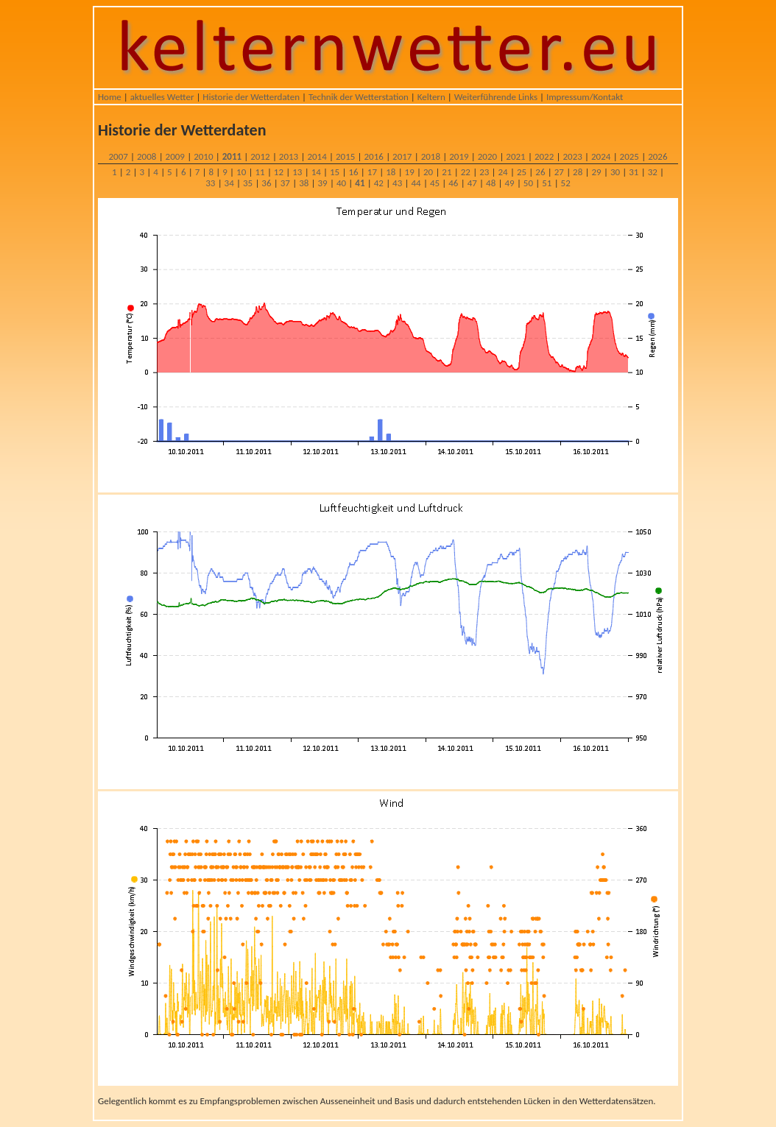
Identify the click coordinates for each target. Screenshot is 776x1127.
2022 (544, 156)
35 (248, 182)
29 (596, 171)
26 (540, 171)
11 (259, 171)
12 (278, 171)
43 (397, 182)
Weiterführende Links (495, 96)
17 (372, 171)
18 (390, 171)
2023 (572, 156)
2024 (600, 156)
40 (341, 182)
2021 (515, 156)
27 (559, 171)
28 (577, 171)
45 (435, 182)
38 (303, 182)
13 (297, 171)
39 (323, 182)
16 (353, 171)
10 (241, 171)
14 (316, 171)
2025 (629, 156)
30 (615, 171)
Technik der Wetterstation (358, 96)
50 (528, 182)
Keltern (431, 96)
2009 (175, 156)
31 (633, 171)
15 (334, 171)
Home (109, 96)
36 (266, 182)
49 (509, 182)
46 (453, 182)
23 (484, 171)
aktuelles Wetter (162, 96)
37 (285, 182)
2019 (458, 156)
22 (465, 171)
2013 (288, 156)
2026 (657, 156)
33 (210, 182)
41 (359, 182)
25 (521, 171)
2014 (316, 156)
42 (379, 182)
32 (652, 171)
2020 (487, 156)
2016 (374, 156)
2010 (203, 156)
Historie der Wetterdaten (251, 96)
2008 (146, 156)
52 (566, 182)
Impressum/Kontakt (584, 96)
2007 (117, 156)
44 (415, 182)
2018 (430, 156)
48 (490, 182)
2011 (231, 156)
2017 (402, 156)
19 (410, 171)
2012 (259, 156)
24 (503, 171)
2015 (345, 156)
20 (428, 171)
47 (472, 182)
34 (229, 182)
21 (446, 171)
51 (546, 182)
